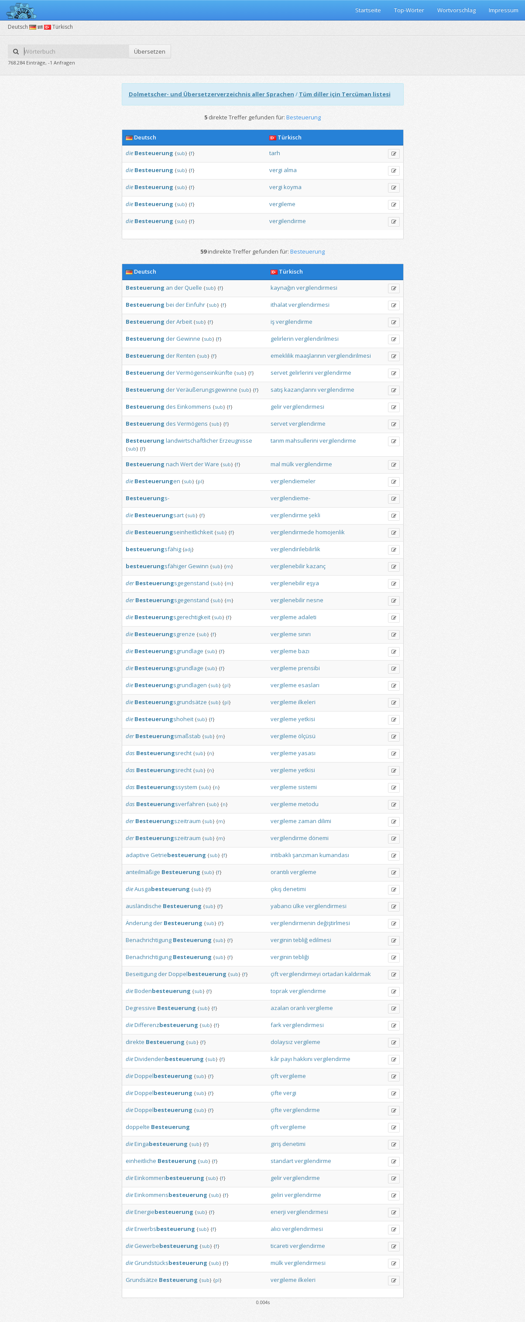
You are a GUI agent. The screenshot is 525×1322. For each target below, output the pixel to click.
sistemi (307, 787)
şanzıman (305, 855)
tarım (277, 440)
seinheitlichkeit (173, 532)
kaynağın (283, 288)
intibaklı (281, 855)
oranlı (297, 1008)
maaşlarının (310, 355)
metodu (308, 804)
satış (277, 389)
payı (286, 1059)
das (130, 753)
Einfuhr (195, 304)
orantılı (280, 872)
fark (276, 1025)
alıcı (276, 1229)
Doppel (197, 974)
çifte (276, 1093)
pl (200, 481)
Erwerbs (164, 1229)
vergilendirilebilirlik (295, 549)
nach (172, 464)
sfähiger (156, 566)
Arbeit (184, 321)
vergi (275, 170)
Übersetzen (149, 51)
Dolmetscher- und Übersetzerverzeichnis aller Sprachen (211, 94)
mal (275, 464)
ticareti (279, 1246)
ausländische (143, 906)
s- (147, 498)
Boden (162, 991)
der (178, 288)
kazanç (316, 566)
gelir (276, 406)
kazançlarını (300, 389)
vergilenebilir (288, 566)
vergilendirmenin (293, 923)
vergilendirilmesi (317, 338)
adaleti (307, 617)
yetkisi (306, 719)
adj (188, 549)
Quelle (193, 288)
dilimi (324, 821)
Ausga (162, 889)
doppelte (138, 1127)
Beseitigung (141, 974)
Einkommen (169, 1178)
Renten (186, 355)
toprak (279, 991)
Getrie (178, 855)
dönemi (319, 838)
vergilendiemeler (293, 481)
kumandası (334, 855)
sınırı (304, 634)
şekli (314, 515)
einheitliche (141, 1161)
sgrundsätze (170, 702)
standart (282, 1161)
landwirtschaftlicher (192, 440)
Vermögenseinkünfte (204, 372)
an (169, 288)
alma (290, 170)
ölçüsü (307, 736)
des (171, 406)
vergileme (282, 204)
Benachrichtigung (149, 940)
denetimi (294, 889)
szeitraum (168, 821)
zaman (307, 821)
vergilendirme (287, 221)
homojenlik (330, 532)
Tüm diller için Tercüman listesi (345, 94)
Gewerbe (166, 1246)
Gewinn (198, 566)
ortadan (332, 974)
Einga (161, 1144)
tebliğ (300, 940)
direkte (135, 1042)
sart (159, 515)
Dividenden (169, 1059)
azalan (280, 1008)
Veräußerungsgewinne (206, 389)
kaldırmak (358, 974)
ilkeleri (307, 702)
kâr (275, 1059)
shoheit (163, 719)
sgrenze (164, 634)
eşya (312, 583)
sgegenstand (172, 583)
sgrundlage (168, 651)
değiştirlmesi (333, 923)
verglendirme (307, 1246)
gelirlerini (301, 372)
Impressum (503, 10)
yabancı (281, 906)
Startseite (368, 10)
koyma (293, 187)
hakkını (302, 1059)
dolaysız (282, 1042)
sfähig (153, 549)
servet (279, 372)
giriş (276, 1144)
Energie (163, 1212)
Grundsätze (142, 1280)
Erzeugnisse (236, 440)
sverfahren (170, 804)
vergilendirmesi (316, 288)
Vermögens (192, 423)
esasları (308, 685)
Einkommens (194, 406)
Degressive (141, 1008)
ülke (298, 906)
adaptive (137, 855)
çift (274, 974)
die (129, 153)
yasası (307, 753)
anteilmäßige (143, 872)
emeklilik (282, 355)
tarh (274, 153)
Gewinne (188, 338)
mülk (287, 464)
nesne (314, 600)
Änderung (139, 923)
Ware (212, 464)
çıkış (276, 889)
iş (273, 321)
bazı (303, 651)
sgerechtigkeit (172, 617)
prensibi (309, 668)
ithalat (279, 304)
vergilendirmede (292, 532)
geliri (277, 1195)
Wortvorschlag (456, 10)
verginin (281, 940)
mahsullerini (301, 440)
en (157, 481)
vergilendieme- (290, 498)
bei (170, 304)
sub (181, 153)
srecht (164, 753)
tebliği (301, 957)
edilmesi (320, 940)
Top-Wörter (409, 10)
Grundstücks (170, 1263)
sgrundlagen (170, 685)
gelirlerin (282, 338)
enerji (278, 1212)
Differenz (166, 1025)
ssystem (166, 787)
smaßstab (168, 736)
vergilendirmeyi (300, 974)
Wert (186, 464)
